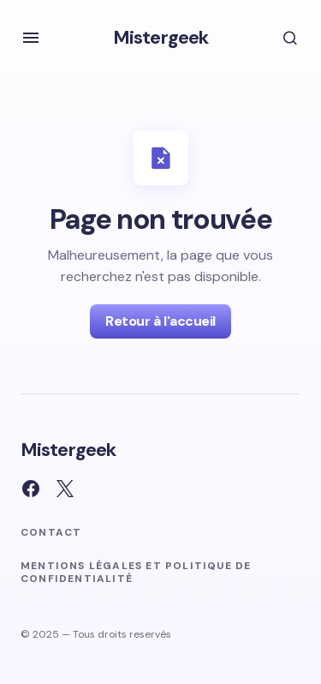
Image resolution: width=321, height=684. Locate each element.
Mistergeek (160, 37)
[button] (31, 37)
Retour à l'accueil (160, 321)
